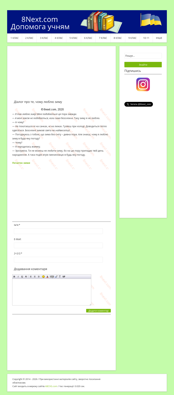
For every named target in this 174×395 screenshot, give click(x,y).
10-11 (146, 38)
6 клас (88, 38)
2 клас (29, 38)
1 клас (15, 38)
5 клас (73, 38)
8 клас (118, 38)
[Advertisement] (61, 75)
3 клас (44, 38)
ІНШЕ (159, 38)
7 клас (103, 38)
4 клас (59, 38)
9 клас (132, 38)
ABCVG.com (51, 386)
